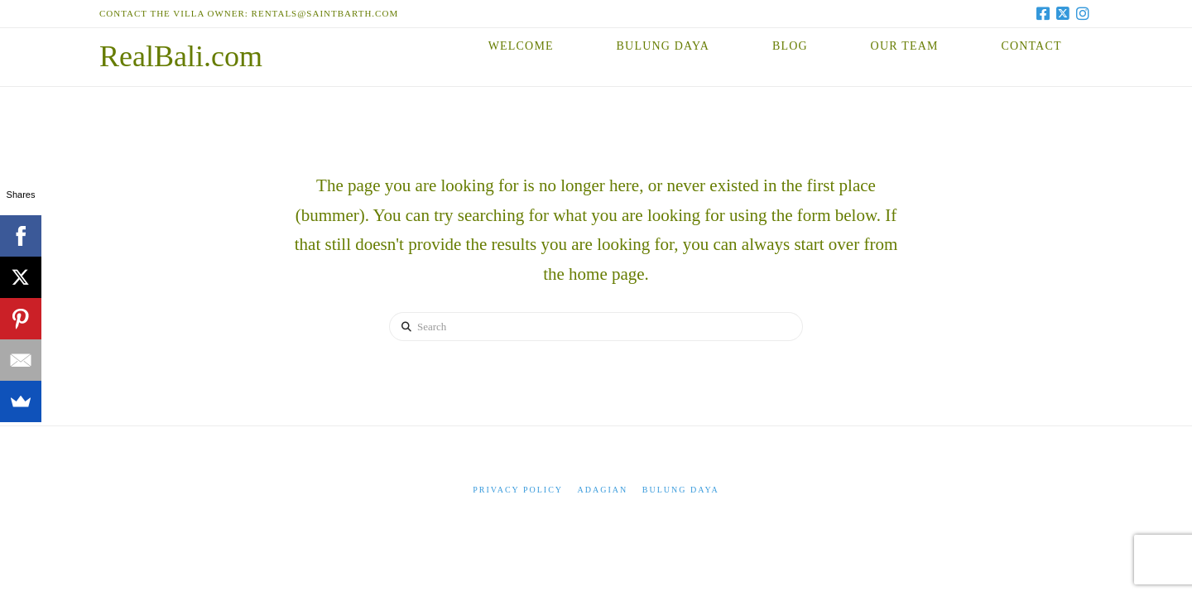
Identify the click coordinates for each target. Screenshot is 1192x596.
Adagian (603, 489)
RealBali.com (180, 56)
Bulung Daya (680, 489)
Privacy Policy (518, 489)
